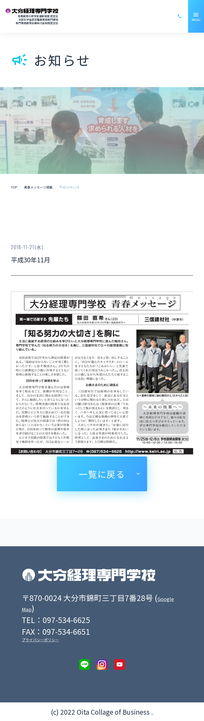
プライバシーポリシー (40, 639)
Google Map (46, 608)
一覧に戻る (102, 474)
